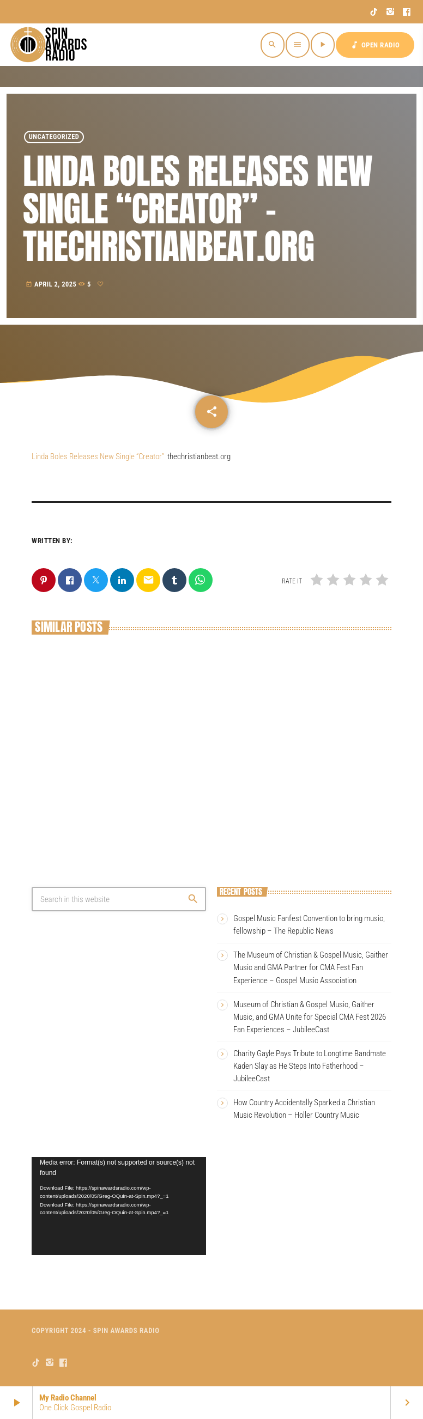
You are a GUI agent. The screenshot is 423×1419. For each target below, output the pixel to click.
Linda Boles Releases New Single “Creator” (98, 456)
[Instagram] (390, 12)
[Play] (323, 45)
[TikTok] (374, 12)
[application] (119, 1206)
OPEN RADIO (375, 45)
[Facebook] (407, 12)
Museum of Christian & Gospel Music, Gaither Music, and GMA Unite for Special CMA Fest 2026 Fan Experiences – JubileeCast (309, 1017)
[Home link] (50, 45)
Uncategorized (54, 137)
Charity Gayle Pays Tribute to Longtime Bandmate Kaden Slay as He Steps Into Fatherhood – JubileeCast (309, 1066)
